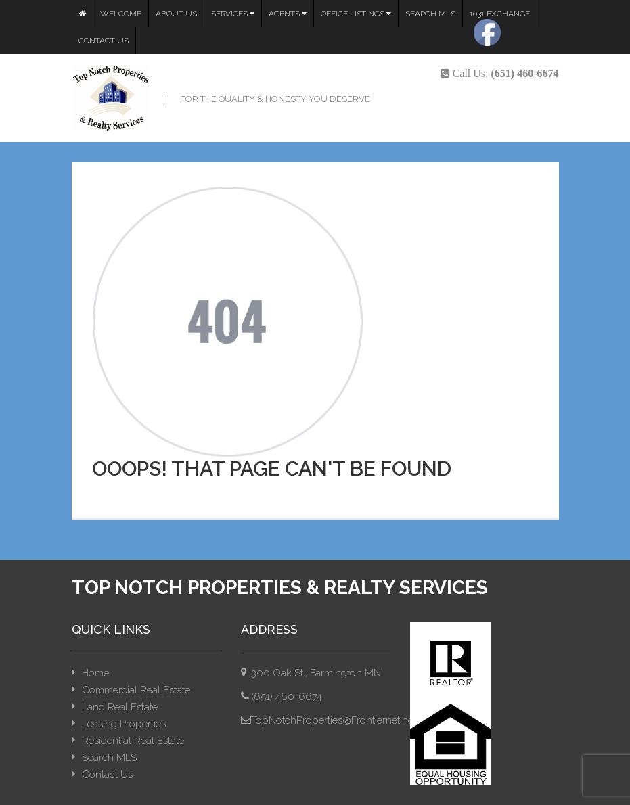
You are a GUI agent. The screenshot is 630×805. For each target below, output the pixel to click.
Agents (288, 13)
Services (232, 13)
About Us (176, 13)
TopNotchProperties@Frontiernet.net (333, 720)
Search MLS (430, 13)
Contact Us (103, 40)
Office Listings (356, 13)
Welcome (120, 13)
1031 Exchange (500, 13)
